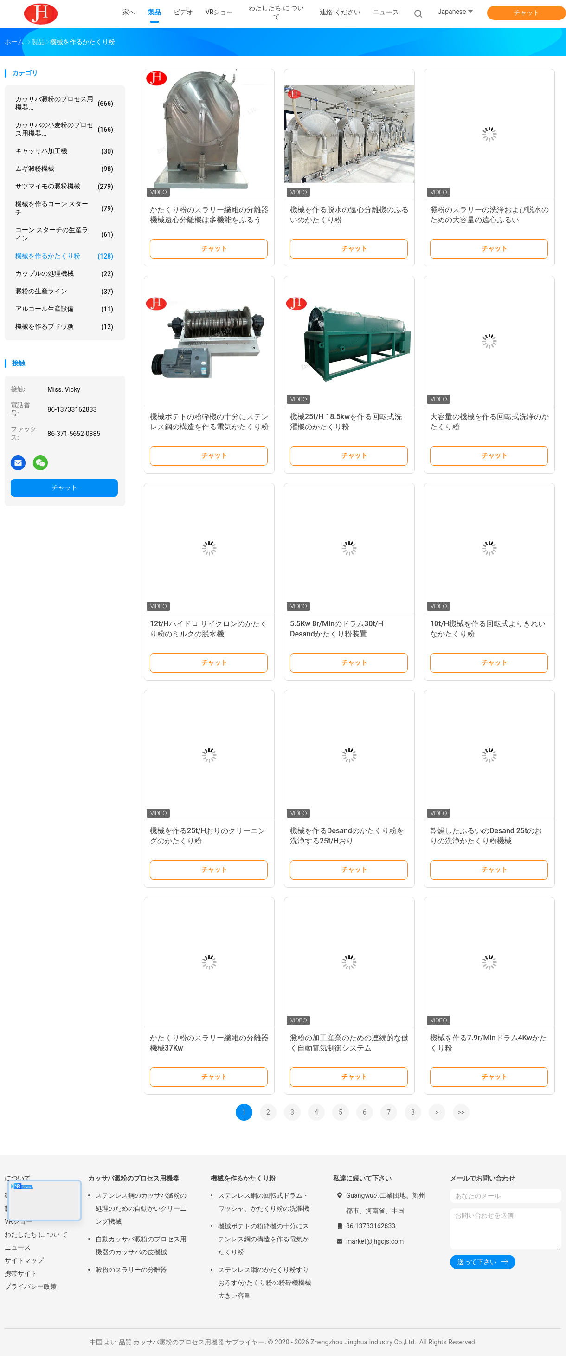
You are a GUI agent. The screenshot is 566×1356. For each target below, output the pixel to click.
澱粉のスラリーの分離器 (131, 1269)
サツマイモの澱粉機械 (64, 186)
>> (461, 1112)
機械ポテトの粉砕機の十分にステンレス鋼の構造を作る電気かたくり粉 (263, 1239)
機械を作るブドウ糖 (64, 326)
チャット (527, 12)
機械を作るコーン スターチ (64, 208)
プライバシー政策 (31, 1286)
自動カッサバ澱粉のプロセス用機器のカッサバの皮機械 (141, 1245)
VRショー (18, 1221)
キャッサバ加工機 (64, 151)
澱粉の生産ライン (64, 291)
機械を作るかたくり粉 (64, 256)
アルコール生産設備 (64, 309)
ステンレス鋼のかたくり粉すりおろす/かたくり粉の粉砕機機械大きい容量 (264, 1282)
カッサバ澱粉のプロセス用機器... (64, 103)
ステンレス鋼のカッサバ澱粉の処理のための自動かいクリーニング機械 (141, 1208)
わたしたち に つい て (36, 1234)
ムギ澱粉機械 (64, 169)
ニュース (18, 1247)
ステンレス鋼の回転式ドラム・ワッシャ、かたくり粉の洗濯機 (263, 1202)
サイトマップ (24, 1260)
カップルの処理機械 (64, 274)
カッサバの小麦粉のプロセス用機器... (64, 129)
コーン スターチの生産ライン (64, 234)
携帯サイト (21, 1273)
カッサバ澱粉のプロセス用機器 (133, 1178)
